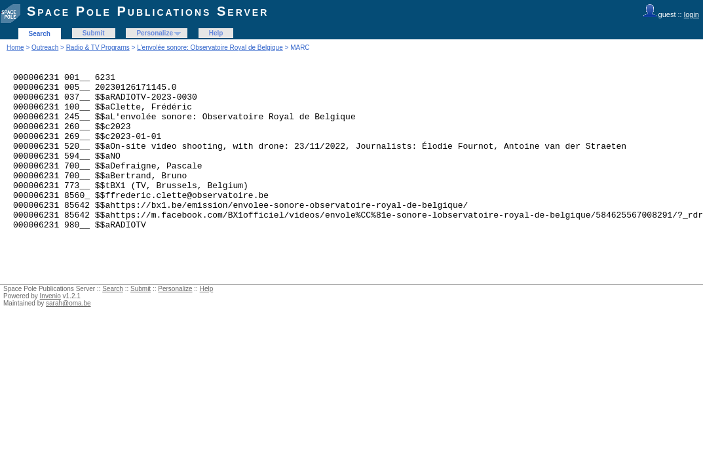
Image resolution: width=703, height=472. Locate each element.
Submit (94, 33)
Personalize (154, 33)
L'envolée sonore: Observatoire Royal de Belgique (210, 47)
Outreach (44, 47)
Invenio (50, 327)
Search (39, 33)
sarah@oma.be (68, 334)
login (691, 14)
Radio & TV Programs (98, 47)
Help (216, 33)
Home (15, 47)
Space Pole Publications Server (148, 11)
